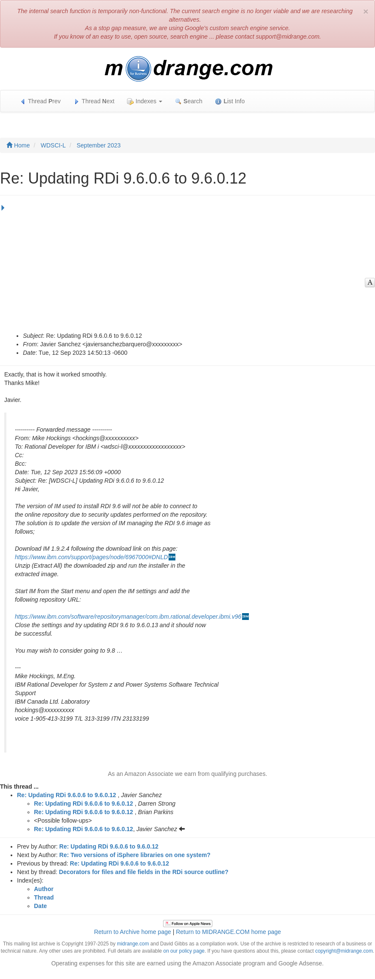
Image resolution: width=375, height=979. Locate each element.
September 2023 (98, 145)
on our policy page (184, 951)
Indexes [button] (144, 101)
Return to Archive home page (132, 931)
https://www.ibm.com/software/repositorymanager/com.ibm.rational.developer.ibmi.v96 (128, 616)
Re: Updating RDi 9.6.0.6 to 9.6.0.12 (66, 795)
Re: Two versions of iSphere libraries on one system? (135, 855)
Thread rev (40, 101)
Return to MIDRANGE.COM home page (228, 931)
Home (18, 145)
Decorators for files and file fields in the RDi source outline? (143, 872)
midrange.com (133, 944)
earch (188, 101)
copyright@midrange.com (344, 951)
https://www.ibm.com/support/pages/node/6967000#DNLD (91, 557)
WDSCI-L (53, 145)
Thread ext (94, 101)
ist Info (230, 101)
